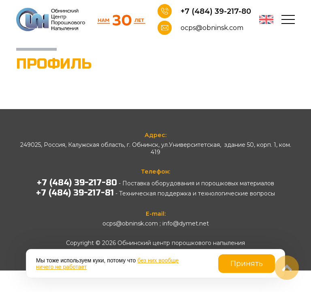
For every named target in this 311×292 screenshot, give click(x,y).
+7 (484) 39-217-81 (75, 193)
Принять (246, 263)
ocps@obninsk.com (212, 28)
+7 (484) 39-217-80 (216, 11)
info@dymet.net (185, 223)
